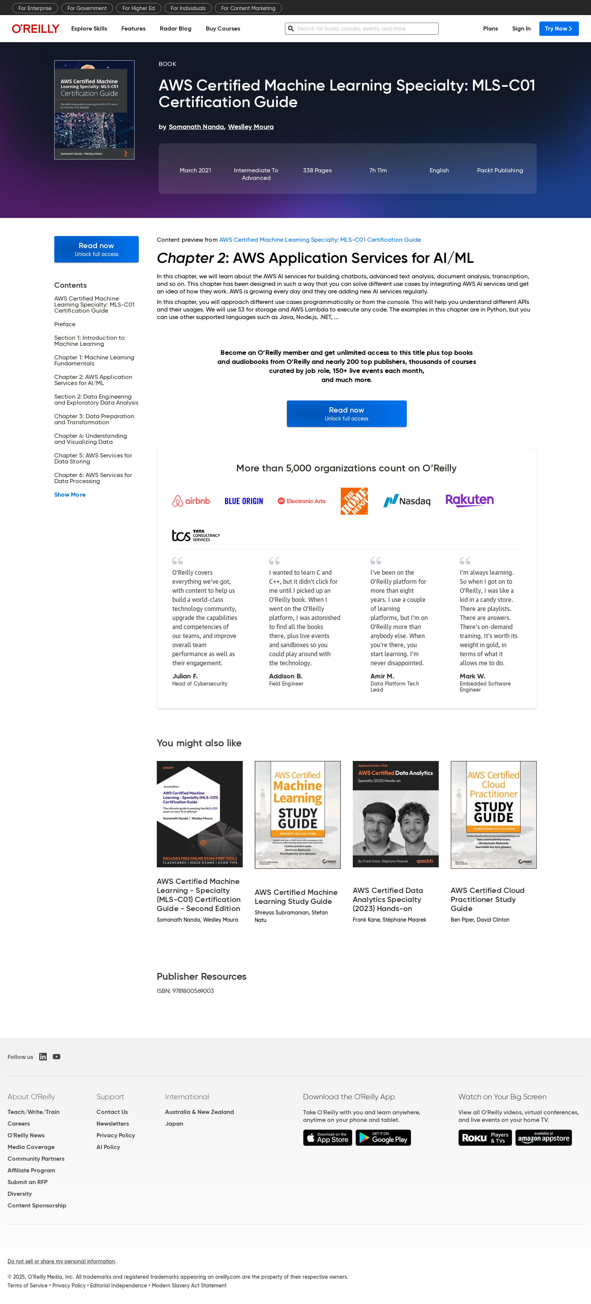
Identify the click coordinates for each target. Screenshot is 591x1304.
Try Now (559, 28)
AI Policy (108, 1147)
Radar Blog (175, 28)
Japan (174, 1124)
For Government (87, 8)
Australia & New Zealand (199, 1112)
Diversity (20, 1194)
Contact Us (112, 1112)
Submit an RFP (27, 1182)
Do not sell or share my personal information (61, 1261)
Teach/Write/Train (34, 1112)
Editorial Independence (118, 1285)
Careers (19, 1124)
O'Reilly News (26, 1135)
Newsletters (112, 1124)
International (187, 1096)
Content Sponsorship (37, 1205)
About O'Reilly (31, 1096)
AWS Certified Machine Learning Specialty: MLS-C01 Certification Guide (320, 239)
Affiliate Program (31, 1170)
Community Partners (36, 1159)
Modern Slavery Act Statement (189, 1285)
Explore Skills (89, 28)
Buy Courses (223, 28)
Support (110, 1096)
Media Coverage (31, 1147)
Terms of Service (27, 1285)
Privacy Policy (115, 1135)
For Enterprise (35, 8)
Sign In (521, 28)
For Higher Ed (138, 8)
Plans (490, 28)
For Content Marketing (248, 8)
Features (133, 28)
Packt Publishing (500, 170)
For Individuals (188, 8)
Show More (70, 495)
